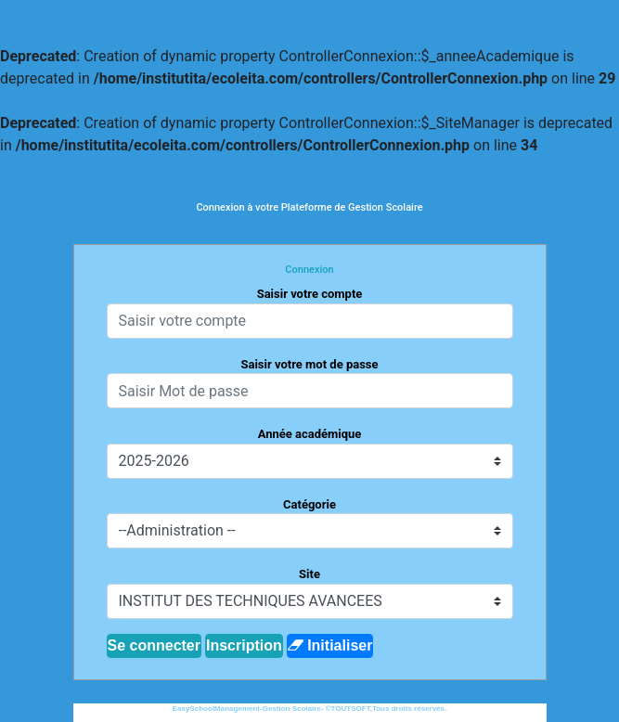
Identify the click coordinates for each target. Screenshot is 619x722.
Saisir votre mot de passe (309, 364)
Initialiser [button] (330, 645)
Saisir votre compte (310, 294)
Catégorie (309, 504)
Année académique (310, 434)
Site (309, 574)
